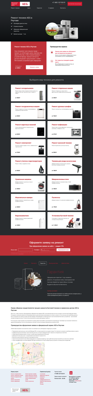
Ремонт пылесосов (29, 381)
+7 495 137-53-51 (58, 2)
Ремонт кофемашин (15, 381)
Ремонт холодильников (16, 373)
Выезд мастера (53, 263)
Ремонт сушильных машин (31, 376)
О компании (42, 373)
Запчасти (34, 263)
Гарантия (42, 263)
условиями (21, 253)
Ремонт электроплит (15, 379)
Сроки (26, 263)
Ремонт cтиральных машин (17, 375)
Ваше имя (14, 250)
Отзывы (42, 384)
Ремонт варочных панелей (31, 375)
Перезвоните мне (62, 4)
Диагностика (65, 263)
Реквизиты (42, 376)
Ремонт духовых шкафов (30, 373)
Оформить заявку (34, 67)
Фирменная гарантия (44, 375)
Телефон (36, 250)
